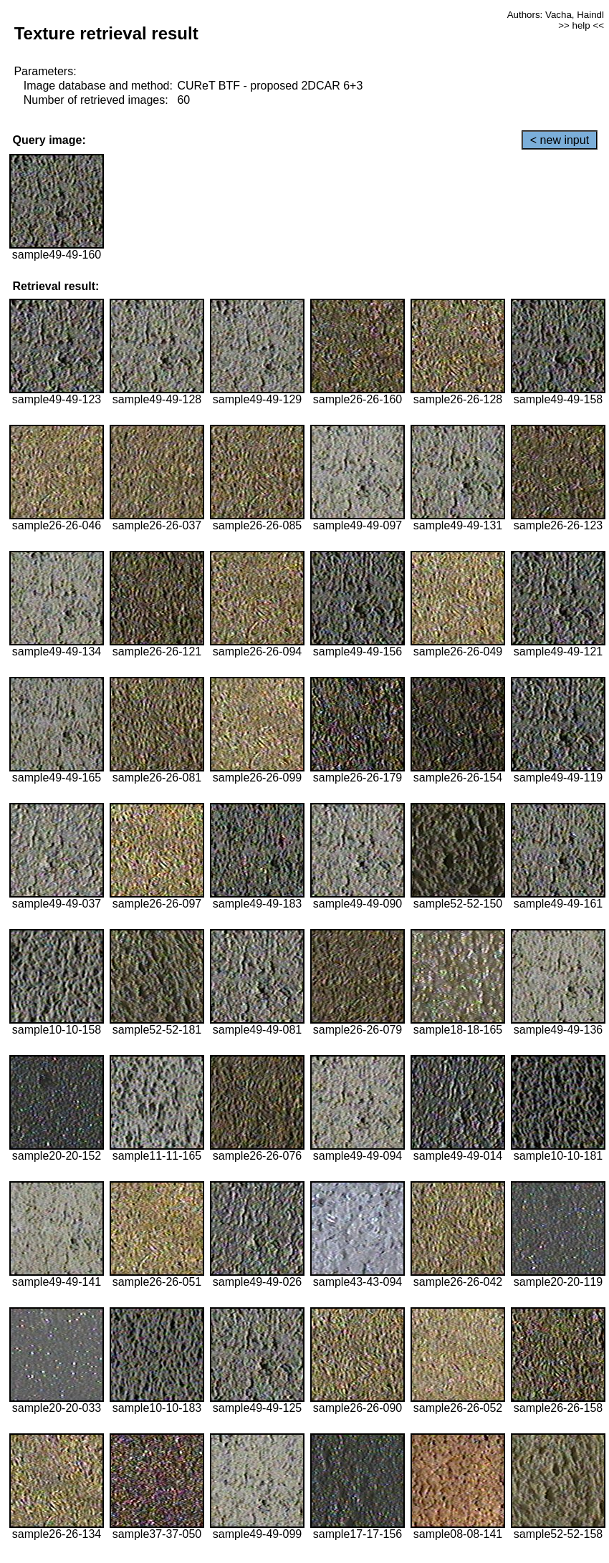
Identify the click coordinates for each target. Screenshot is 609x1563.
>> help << (581, 25)
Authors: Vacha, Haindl (555, 14)
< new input (559, 140)
